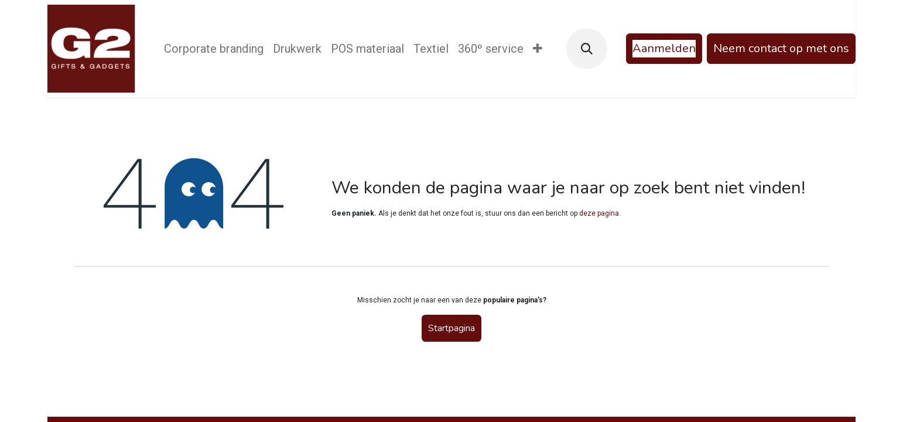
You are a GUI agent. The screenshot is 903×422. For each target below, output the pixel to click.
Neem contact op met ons (781, 48)
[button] (586, 48)
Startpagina (451, 328)
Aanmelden (664, 48)
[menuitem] (213, 48)
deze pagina (599, 213)
